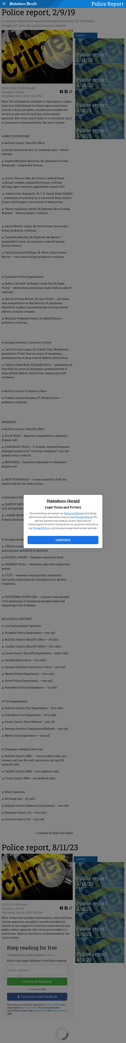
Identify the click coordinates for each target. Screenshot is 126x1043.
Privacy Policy (84, 517)
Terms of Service (74, 513)
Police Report (108, 3)
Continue (63, 540)
